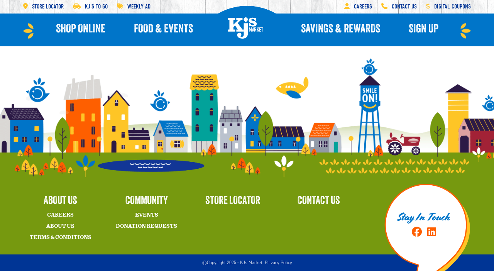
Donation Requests (146, 226)
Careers (358, 6)
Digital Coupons (448, 6)
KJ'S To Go (90, 6)
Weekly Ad (134, 6)
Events (146, 215)
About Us (60, 226)
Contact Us (399, 6)
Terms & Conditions (60, 237)
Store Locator (43, 6)
